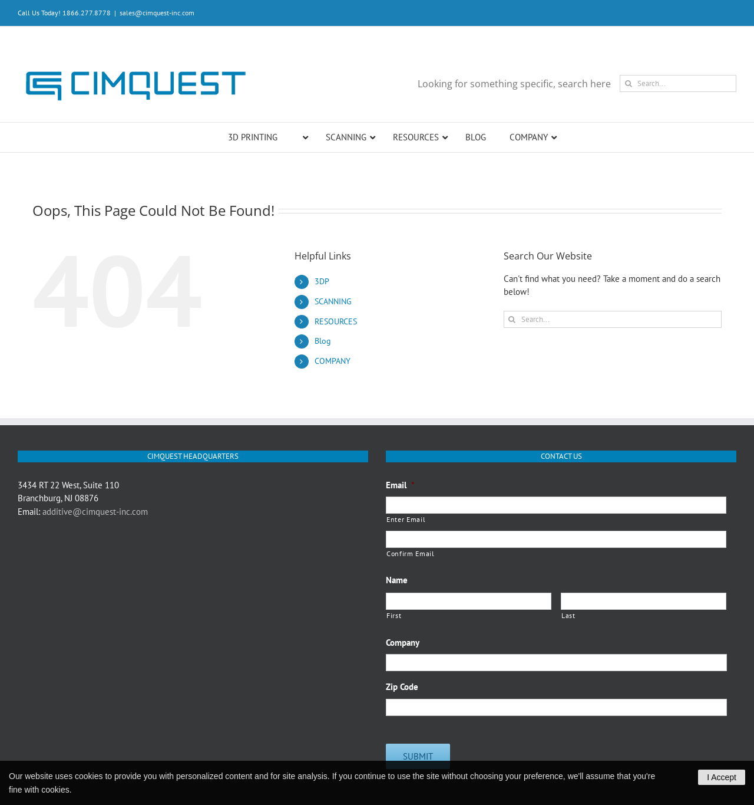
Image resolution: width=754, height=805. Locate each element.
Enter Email (405, 519)
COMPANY (332, 361)
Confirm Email (410, 553)
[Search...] (678, 83)
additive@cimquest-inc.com (95, 511)
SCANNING (333, 301)
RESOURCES (336, 321)
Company (402, 642)
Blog (323, 341)
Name (397, 580)
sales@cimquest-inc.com (157, 12)
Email (400, 485)
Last (568, 615)
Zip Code (402, 686)
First (393, 615)
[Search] (628, 83)
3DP (322, 281)
